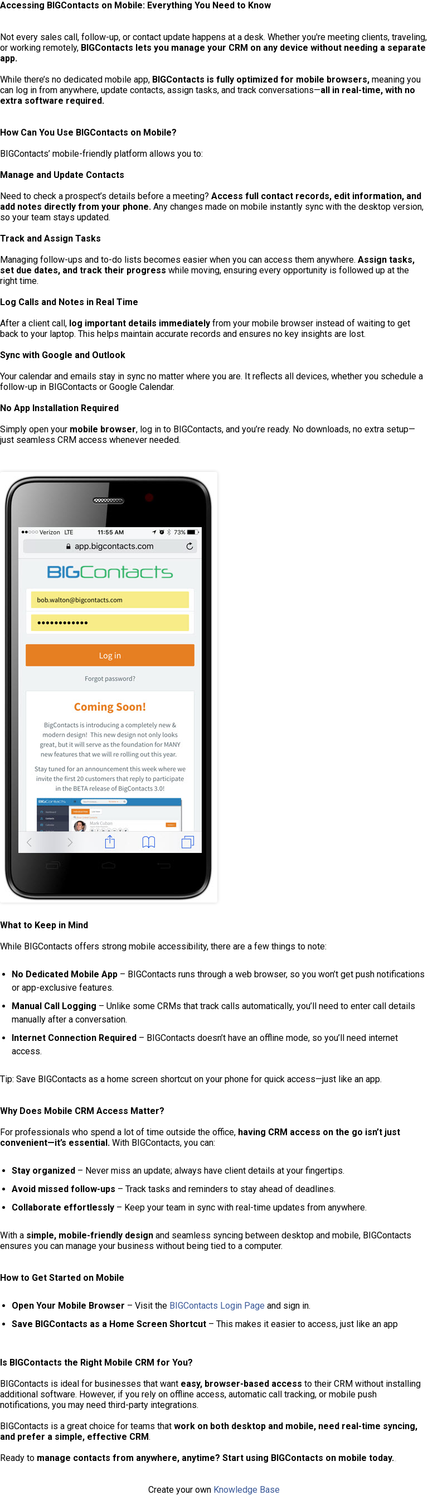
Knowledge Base (246, 1489)
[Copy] (395, 1461)
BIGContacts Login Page (217, 1305)
